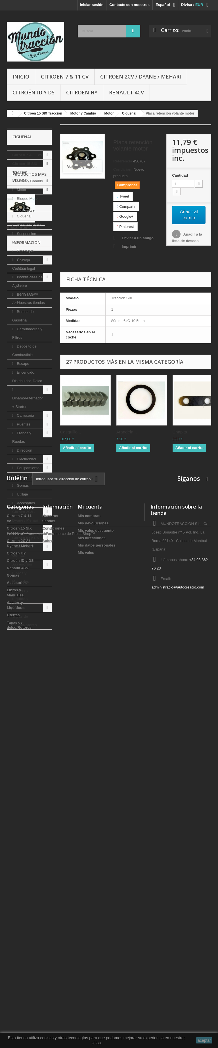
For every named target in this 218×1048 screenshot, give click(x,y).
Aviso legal (25, 792)
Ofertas (18, 607)
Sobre (21, 809)
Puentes (23, 424)
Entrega (23, 784)
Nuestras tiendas (30, 826)
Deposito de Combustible (24, 350)
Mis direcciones (92, 922)
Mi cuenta (90, 891)
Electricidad (26, 459)
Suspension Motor (24, 238)
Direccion (24, 450)
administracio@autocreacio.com (178, 972)
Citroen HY (81, 92)
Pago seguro (27, 818)
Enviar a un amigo (138, 238)
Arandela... (126, 431)
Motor (21, 190)
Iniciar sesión (91, 5)
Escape (22, 363)
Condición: (123, 169)
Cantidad (180, 175)
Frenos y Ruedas (21, 437)
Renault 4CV (126, 92)
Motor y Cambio (29, 181)
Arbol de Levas (28, 225)
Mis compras (89, 900)
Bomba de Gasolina (23, 316)
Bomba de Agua (23, 281)
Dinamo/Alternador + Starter (27, 402)
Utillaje (22, 494)
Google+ (125, 216)
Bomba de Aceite (23, 298)
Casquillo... (70, 431)
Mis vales (86, 937)
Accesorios (25, 503)
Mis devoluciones (93, 908)
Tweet (123, 196)
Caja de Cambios (21, 264)
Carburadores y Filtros (27, 333)
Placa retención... (23, 699)
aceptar (204, 1040)
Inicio (20, 76)
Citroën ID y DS (33, 92)
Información (26, 768)
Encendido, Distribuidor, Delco (27, 376)
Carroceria (25, 415)
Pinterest (125, 227)
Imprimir (129, 246)
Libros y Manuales (20, 577)
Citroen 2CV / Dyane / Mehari (140, 76)
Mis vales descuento (96, 915)
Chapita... (182, 431)
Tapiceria (24, 477)
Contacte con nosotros (129, 5)
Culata (22, 207)
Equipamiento (27, 468)
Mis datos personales (96, 930)
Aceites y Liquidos (20, 594)
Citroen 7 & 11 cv (65, 76)
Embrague (25, 251)
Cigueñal (24, 216)
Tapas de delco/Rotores (24, 620)
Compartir (126, 206)
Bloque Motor (27, 198)
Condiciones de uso (33, 801)
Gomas (22, 485)
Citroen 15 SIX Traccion (24, 168)
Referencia (122, 161)
